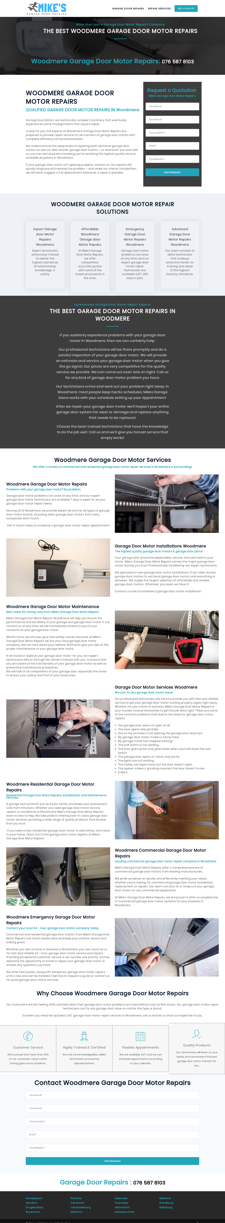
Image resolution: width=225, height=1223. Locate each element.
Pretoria (76, 1197)
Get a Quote (186, 8)
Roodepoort (34, 1197)
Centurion (77, 1201)
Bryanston (33, 1208)
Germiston (122, 1204)
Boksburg (165, 1204)
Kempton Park (125, 1208)
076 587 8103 (178, 61)
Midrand (165, 1197)
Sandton (32, 1201)
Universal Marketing (57, 1219)
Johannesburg (80, 1204)
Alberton (76, 1208)
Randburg (166, 1201)
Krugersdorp (35, 1204)
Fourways (121, 1201)
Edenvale (121, 1197)
